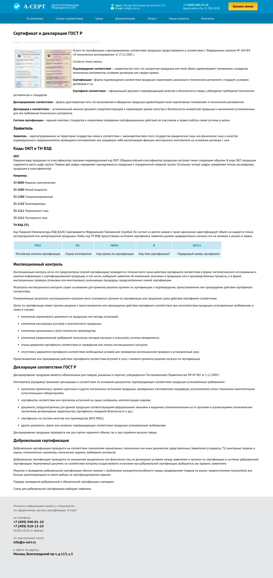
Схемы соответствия (69, 18)
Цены (99, 18)
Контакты (207, 18)
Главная (17, 42)
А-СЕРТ (35, 6)
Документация (125, 18)
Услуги (152, 18)
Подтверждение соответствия (48, 42)
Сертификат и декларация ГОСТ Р (83, 42)
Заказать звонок (243, 6)
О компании (35, 18)
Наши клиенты (179, 18)
